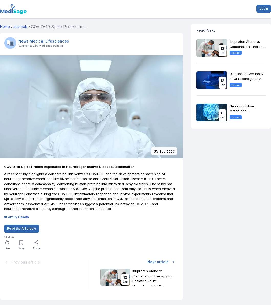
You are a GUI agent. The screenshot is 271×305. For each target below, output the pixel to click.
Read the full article (21, 228)
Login (263, 8)
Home (5, 26)
